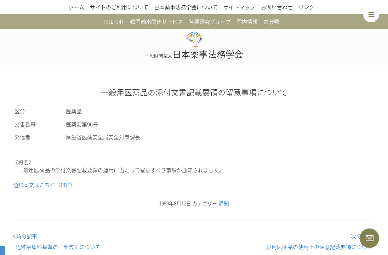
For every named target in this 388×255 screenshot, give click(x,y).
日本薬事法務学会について (186, 7)
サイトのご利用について (119, 7)
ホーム (76, 7)
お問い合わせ (277, 7)
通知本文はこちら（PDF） (44, 185)
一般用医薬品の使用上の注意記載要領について (316, 247)
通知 (223, 203)
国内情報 (247, 22)
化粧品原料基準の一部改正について (58, 247)
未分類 (271, 22)
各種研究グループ (210, 22)
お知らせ (113, 22)
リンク (306, 7)
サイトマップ (239, 7)
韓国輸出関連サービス (156, 22)
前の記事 (25, 236)
